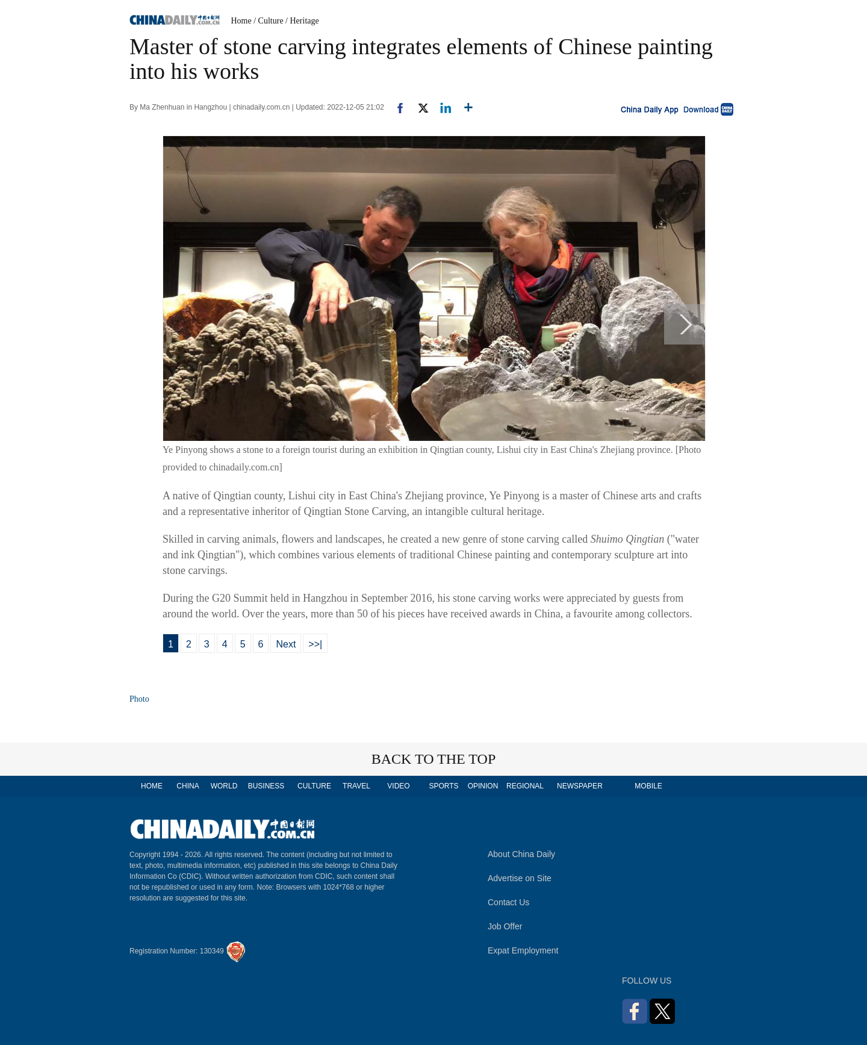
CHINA (187, 786)
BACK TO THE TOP (433, 759)
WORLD (224, 786)
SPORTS (443, 786)
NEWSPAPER (579, 786)
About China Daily (521, 854)
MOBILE (648, 786)
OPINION (483, 786)
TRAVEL (356, 786)
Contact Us (508, 902)
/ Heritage (302, 20)
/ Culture (268, 20)
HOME (152, 786)
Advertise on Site (520, 878)
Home (241, 20)
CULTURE (314, 786)
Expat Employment (523, 950)
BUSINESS (266, 786)
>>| (315, 644)
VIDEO (398, 786)
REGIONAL (525, 786)
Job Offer (505, 926)
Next (286, 644)
